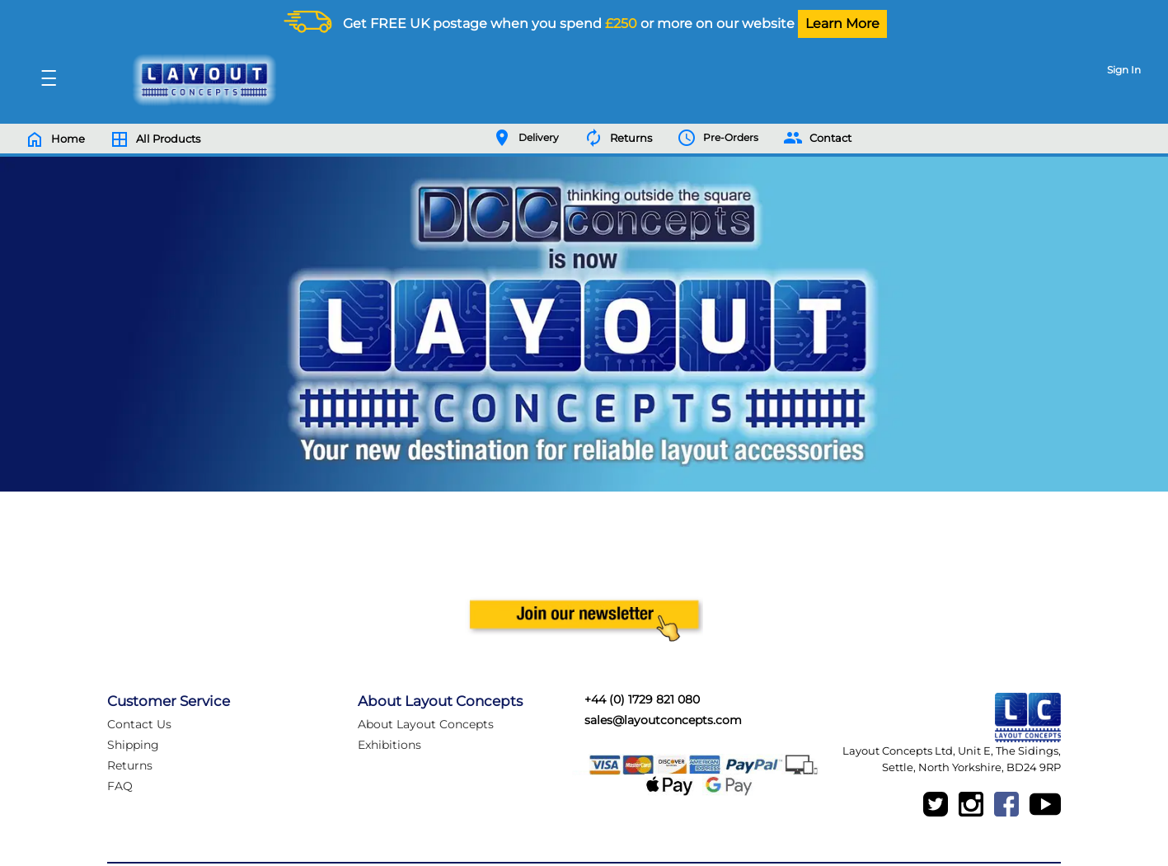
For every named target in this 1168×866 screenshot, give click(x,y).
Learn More (842, 23)
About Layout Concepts (426, 724)
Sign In (1124, 70)
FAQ (120, 786)
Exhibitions (389, 744)
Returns (129, 765)
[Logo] (200, 80)
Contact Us (139, 724)
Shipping (133, 744)
